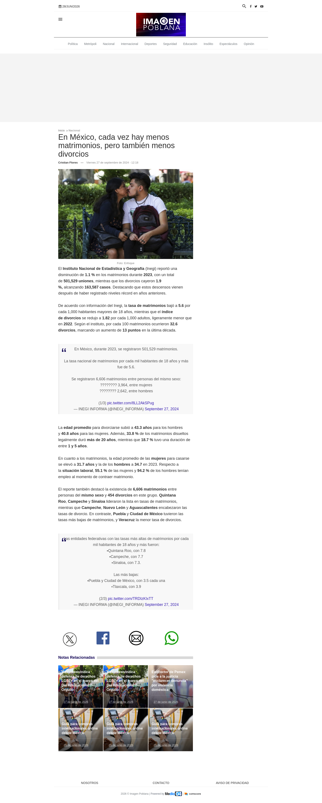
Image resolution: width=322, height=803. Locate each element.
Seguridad (170, 44)
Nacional (108, 44)
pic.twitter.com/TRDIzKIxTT (130, 598)
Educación (190, 44)
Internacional (129, 44)
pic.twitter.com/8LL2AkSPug (130, 403)
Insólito (208, 44)
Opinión (249, 44)
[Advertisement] (161, 88)
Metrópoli (90, 44)
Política (73, 44)
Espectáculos (228, 44)
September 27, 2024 (162, 409)
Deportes (151, 44)
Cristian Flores (68, 162)
